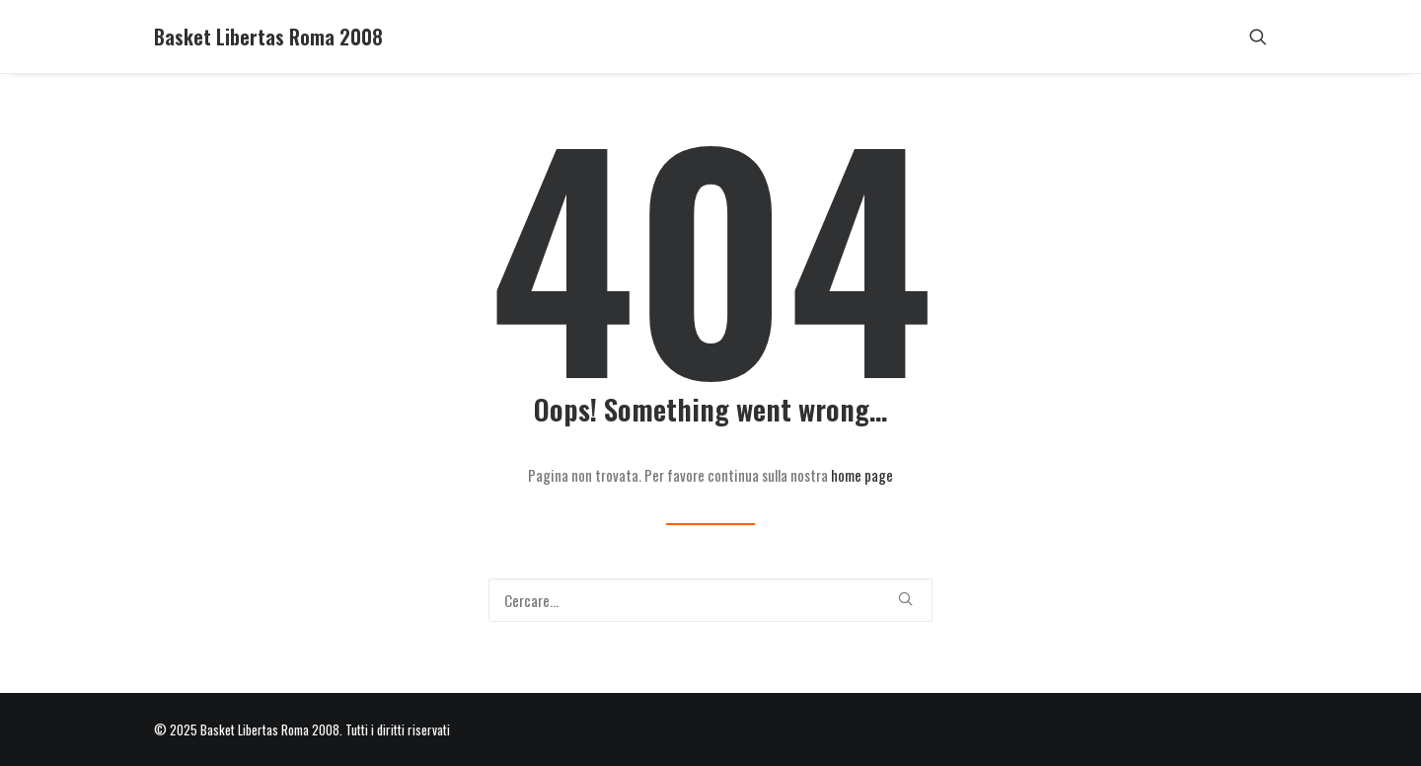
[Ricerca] (710, 600)
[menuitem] (1258, 36)
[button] (1258, 36)
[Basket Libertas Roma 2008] (268, 36)
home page (862, 475)
